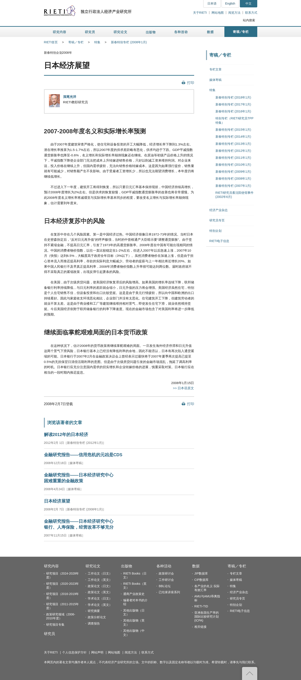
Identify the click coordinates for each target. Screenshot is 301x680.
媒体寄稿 (215, 80)
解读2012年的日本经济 (66, 434)
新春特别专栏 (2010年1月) (233, 164)
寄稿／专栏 (76, 42)
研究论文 (93, 566)
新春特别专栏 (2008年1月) (129, 42)
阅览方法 (234, 12)
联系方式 (251, 12)
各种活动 (163, 566)
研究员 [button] (90, 32)
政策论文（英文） (100, 592)
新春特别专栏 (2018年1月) (233, 97)
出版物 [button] (150, 32)
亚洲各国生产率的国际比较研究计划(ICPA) (206, 616)
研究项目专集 (55, 624)
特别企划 (215, 230)
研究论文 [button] (120, 32)
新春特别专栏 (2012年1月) (233, 150)
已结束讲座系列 (169, 592)
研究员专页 (217, 220)
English (230, 3)
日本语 (212, 3)
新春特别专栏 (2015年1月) (233, 129)
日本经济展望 (57, 501)
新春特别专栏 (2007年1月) (233, 185)
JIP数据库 (201, 573)
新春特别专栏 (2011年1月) (233, 157)
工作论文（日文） (100, 573)
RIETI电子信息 (219, 241)
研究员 (49, 634)
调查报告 (94, 623)
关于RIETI (200, 12)
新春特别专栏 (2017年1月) (233, 104)
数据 (196, 566)
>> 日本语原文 (183, 388)
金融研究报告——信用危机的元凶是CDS (83, 454)
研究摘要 (94, 611)
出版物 (126, 566)
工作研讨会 (166, 579)
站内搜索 (249, 20)
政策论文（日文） (100, 586)
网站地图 (218, 12)
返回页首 (249, 673)
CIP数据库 (201, 579)
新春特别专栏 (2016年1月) (233, 111)
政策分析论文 (97, 617)
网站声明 (97, 652)
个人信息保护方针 (74, 652)
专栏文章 (215, 69)
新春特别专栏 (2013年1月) (233, 143)
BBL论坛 (164, 586)
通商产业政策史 (134, 594)
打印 (190, 83)
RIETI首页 (51, 42)
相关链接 (200, 626)
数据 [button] (210, 32)
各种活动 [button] (181, 32)
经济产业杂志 (218, 210)
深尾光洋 (69, 97)
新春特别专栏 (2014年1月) (233, 136)
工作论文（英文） (100, 579)
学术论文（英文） (100, 604)
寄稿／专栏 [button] (240, 32)
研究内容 (51, 566)
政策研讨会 (166, 573)
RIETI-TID (201, 606)
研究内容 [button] (60, 32)
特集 (97, 42)
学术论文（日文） (100, 598)
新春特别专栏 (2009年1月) (233, 171)
